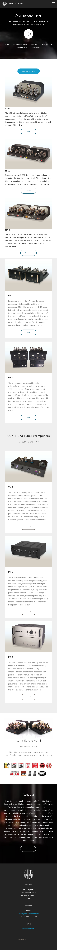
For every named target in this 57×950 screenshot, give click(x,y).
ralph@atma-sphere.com (28, 919)
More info (28, 135)
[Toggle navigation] (53, 3)
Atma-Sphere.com (16, 4)
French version (28, 932)
